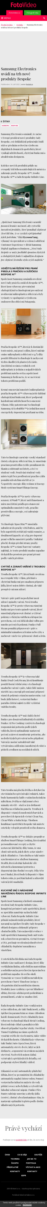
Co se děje (22, 1155)
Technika (19, 25)
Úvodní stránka (7, 25)
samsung (5, 126)
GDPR (23, 1175)
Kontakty (15, 1171)
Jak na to (31, 1159)
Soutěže (38, 1155)
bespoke (14, 126)
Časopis (15, 1163)
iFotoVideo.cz (14, 12)
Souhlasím (27, 1205)
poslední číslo (21, 1140)
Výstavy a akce (33, 1167)
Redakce (29, 84)
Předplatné (12, 1167)
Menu (7, 18)
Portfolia (31, 1163)
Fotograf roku (32, 12)
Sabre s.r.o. (31, 1195)
